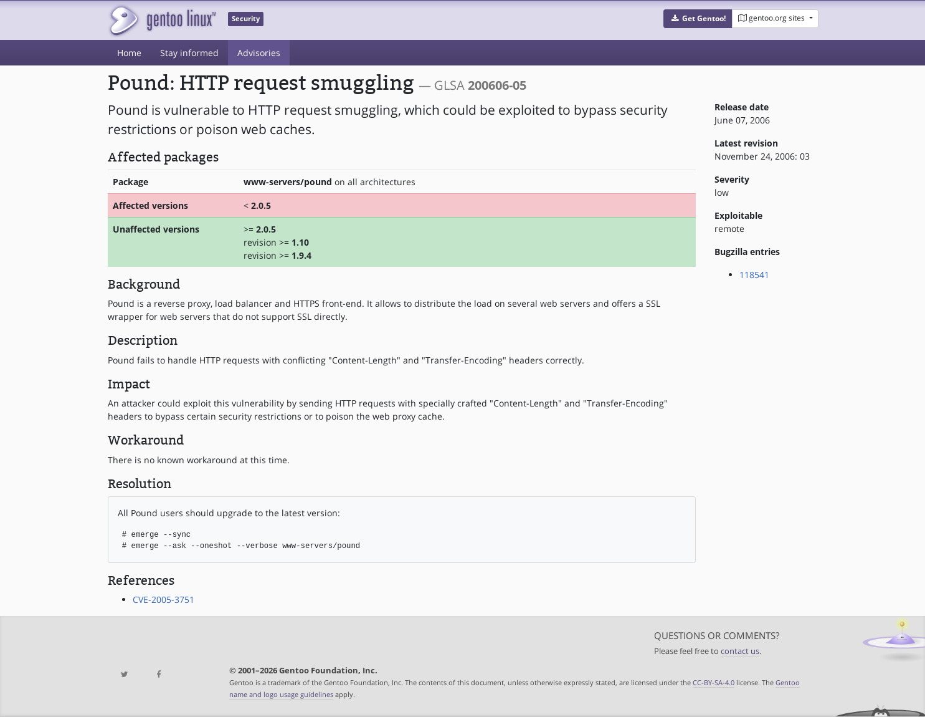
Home (129, 53)
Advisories (258, 53)
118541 (754, 275)
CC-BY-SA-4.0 (713, 682)
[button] (698, 18)
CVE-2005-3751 (163, 599)
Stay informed (189, 53)
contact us (740, 651)
